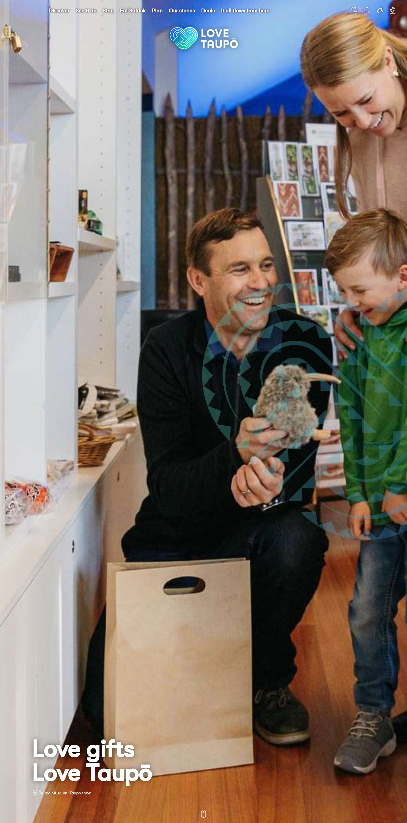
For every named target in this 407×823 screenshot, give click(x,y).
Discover (59, 11)
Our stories (182, 11)
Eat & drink (133, 11)
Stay (108, 11)
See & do (86, 11)
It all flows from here (245, 11)
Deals (208, 11)
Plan (157, 11)
